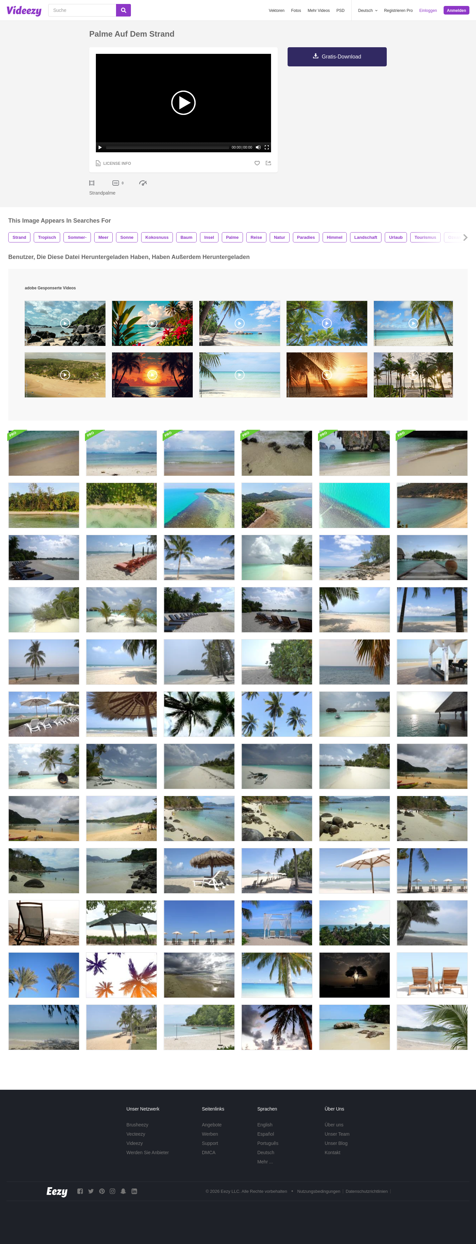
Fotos (296, 10)
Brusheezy (137, 1124)
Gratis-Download (341, 56)
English (264, 1124)
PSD (341, 10)
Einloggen (428, 10)
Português (267, 1143)
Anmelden (456, 10)
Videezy (135, 1143)
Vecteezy (136, 1134)
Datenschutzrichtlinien (367, 1191)
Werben (210, 1134)
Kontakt (332, 1152)
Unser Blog (336, 1143)
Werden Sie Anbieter (148, 1152)
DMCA (209, 1152)
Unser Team (337, 1134)
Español (265, 1134)
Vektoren (276, 10)
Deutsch (265, 1152)
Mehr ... (265, 1161)
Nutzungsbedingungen (318, 1191)
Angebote (212, 1124)
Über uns (334, 1124)
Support (210, 1143)
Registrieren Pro (398, 10)
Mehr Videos (319, 10)
